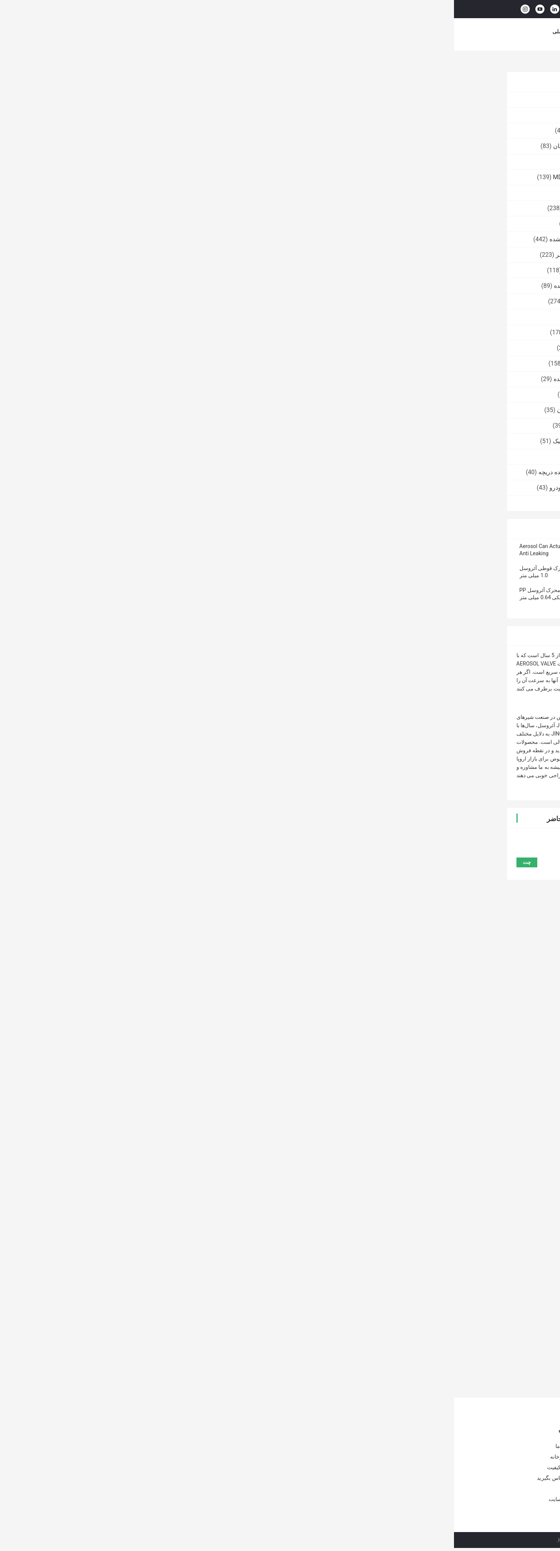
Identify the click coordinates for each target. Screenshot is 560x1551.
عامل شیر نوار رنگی (143, 456)
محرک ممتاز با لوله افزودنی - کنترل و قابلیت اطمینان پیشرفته (275, 1358)
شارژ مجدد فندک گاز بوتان (135, 410)
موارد (382, 31)
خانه (499, 63)
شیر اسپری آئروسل (144, 394)
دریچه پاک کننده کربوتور (138, 208)
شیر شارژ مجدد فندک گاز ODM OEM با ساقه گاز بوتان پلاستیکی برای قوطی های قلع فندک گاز (287, 1468)
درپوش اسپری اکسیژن (139, 425)
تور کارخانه (243, 31)
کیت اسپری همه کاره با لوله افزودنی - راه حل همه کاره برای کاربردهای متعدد (460, 1358)
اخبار (359, 31)
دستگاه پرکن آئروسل (142, 503)
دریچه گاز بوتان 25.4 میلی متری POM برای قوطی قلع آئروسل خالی (175, 1448)
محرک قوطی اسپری (359, 1149)
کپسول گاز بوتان (147, 161)
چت (216, 156)
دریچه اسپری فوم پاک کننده (134, 285)
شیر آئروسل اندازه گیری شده (131, 239)
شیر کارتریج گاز (148, 115)
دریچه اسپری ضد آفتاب (139, 363)
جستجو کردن (325, 9)
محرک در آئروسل (455, 1149)
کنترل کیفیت (280, 31)
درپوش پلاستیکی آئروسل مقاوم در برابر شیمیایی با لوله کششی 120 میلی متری (222, 1358)
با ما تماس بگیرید (324, 31)
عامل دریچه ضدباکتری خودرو (131, 487)
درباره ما (210, 31)
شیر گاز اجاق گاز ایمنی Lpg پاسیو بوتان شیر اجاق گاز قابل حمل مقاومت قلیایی (174, 1467)
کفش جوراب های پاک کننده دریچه (126, 472)
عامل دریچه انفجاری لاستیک (133, 441)
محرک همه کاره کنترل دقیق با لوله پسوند (398, 1358)
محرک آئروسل (446, 63)
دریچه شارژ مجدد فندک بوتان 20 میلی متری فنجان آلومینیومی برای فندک (288, 1488)
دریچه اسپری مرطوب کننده (134, 379)
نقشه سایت (108, 1499)
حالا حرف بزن (454, 9)
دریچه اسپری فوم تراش (138, 270)
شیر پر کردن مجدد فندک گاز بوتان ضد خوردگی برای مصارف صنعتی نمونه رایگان (290, 1448)
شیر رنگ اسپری (148, 192)
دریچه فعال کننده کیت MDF (133, 177)
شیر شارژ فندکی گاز (142, 130)
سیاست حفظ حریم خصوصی (424, 1540)
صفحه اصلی (112, 31)
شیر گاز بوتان (151, 99)
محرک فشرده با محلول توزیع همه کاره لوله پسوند (337, 1358)
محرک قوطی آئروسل (409, 1149)
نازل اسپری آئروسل (143, 347)
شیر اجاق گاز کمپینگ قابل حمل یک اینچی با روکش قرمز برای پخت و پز (175, 1486)
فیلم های (179, 31)
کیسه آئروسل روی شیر (139, 301)
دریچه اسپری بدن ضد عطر (135, 254)
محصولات (148, 31)
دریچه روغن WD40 (144, 223)
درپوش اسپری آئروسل (140, 332)
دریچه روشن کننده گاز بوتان (133, 146)
